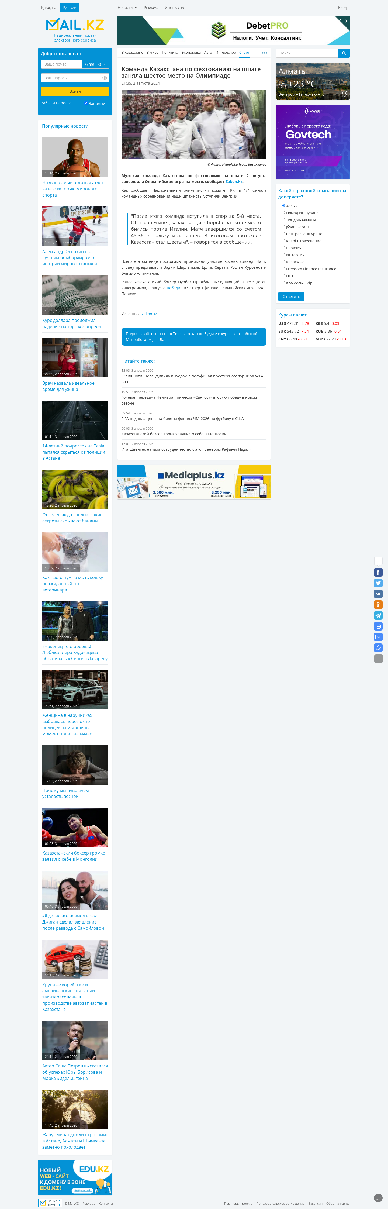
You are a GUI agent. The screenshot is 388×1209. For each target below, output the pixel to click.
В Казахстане (132, 52)
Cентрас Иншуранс (304, 233)
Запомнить (99, 103)
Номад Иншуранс (302, 212)
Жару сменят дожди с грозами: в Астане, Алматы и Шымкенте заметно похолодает (75, 1120)
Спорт (244, 52)
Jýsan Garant (297, 226)
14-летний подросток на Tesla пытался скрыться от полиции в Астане (75, 431)
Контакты (106, 1203)
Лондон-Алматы (301, 219)
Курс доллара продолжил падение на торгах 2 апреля (75, 302)
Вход (342, 7)
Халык (291, 205)
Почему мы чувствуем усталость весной (75, 772)
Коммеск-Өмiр (299, 282)
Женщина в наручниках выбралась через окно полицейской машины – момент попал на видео (75, 703)
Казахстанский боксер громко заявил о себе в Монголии (75, 835)
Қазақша (48, 7)
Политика (170, 52)
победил (174, 287)
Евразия (294, 247)
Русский (69, 7)
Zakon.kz (234, 181)
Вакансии (315, 1203)
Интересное (226, 52)
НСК (290, 275)
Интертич (295, 254)
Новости (127, 7)
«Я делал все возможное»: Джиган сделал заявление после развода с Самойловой (75, 901)
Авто (208, 52)
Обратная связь (338, 1203)
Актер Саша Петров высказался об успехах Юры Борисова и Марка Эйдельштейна (75, 1051)
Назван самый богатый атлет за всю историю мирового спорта (75, 167)
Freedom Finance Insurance (311, 268)
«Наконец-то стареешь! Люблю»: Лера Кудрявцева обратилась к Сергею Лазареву (75, 631)
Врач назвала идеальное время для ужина (75, 365)
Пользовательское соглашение (280, 1203)
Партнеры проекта (238, 1203)
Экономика (191, 52)
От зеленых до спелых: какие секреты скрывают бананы (75, 497)
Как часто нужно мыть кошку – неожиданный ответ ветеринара (75, 562)
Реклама (151, 7)
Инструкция (175, 7)
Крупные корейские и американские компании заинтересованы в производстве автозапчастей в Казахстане (75, 976)
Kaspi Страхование (303, 240)
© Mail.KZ (72, 1203)
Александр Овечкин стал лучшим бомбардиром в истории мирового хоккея (75, 236)
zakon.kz (149, 313)
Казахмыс (295, 261)
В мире (152, 52)
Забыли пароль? (56, 102)
